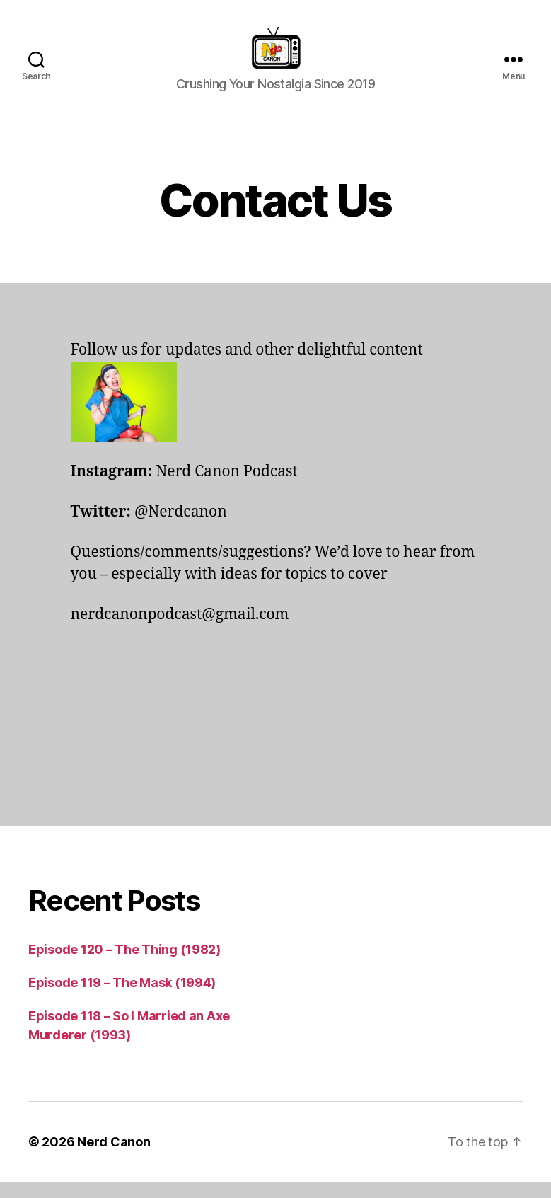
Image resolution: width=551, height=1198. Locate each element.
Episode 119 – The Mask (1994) (122, 998)
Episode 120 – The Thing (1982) (124, 965)
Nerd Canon (113, 1158)
